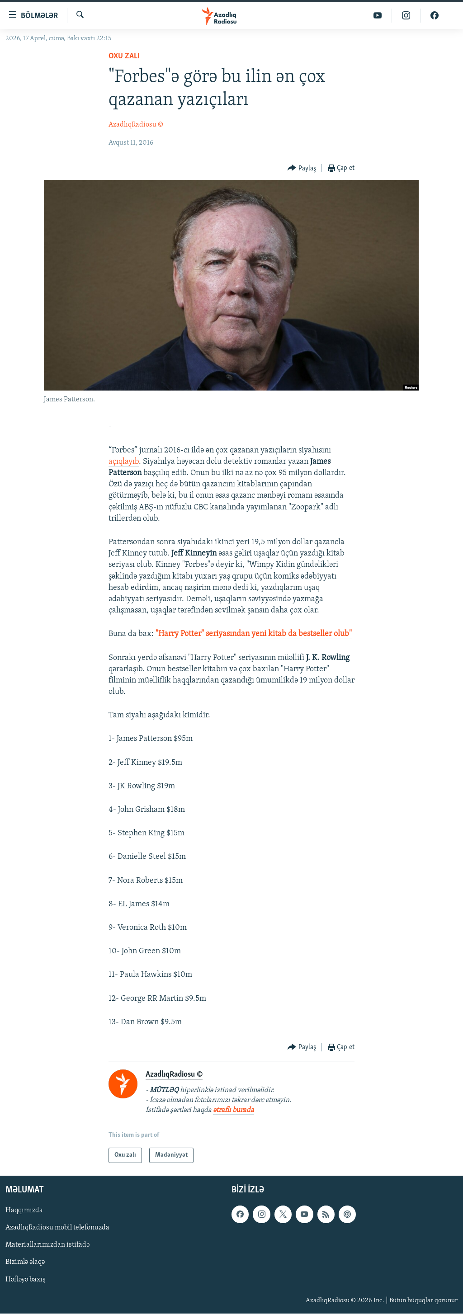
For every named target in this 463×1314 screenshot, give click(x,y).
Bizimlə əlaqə (25, 1262)
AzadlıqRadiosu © (136, 124)
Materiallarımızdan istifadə (47, 1245)
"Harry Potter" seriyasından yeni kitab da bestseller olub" (254, 634)
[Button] (302, 168)
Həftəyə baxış (25, 1279)
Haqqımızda (24, 1211)
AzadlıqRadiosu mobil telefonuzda (57, 1228)
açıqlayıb (124, 461)
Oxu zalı (124, 56)
